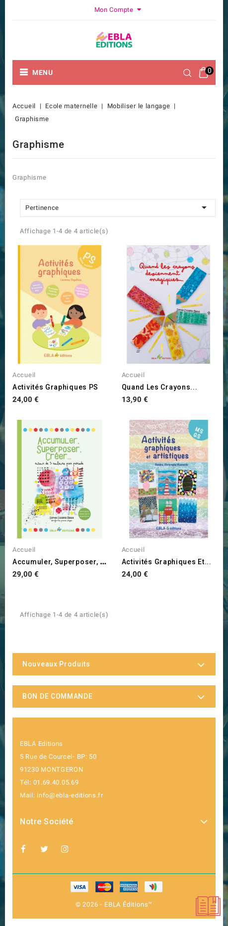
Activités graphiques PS (55, 387)
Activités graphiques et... (167, 562)
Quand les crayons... (160, 387)
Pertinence (117, 207)
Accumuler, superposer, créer (66, 562)
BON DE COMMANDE (57, 696)
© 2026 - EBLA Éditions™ (114, 904)
